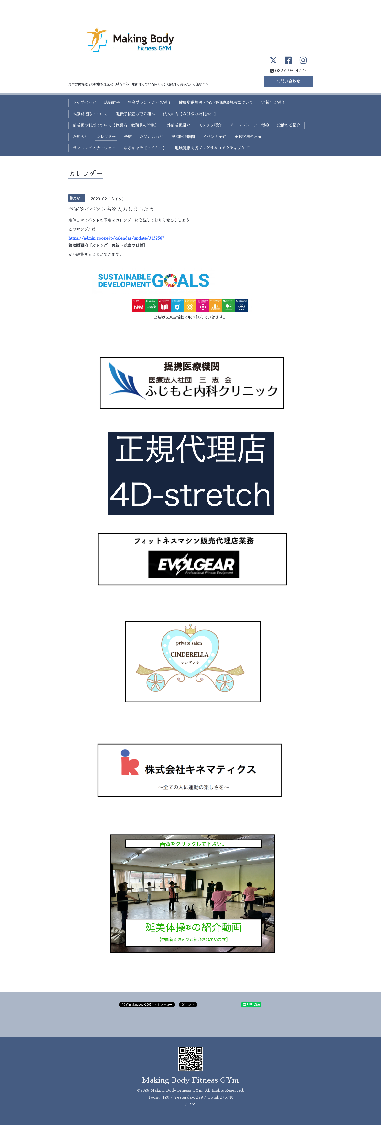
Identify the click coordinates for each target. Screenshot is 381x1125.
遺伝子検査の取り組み (135, 114)
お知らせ (80, 137)
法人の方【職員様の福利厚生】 (190, 114)
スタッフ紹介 (210, 125)
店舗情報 (112, 103)
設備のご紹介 (288, 125)
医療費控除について (90, 114)
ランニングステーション (94, 148)
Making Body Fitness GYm (190, 1080)
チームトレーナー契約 (249, 125)
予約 (128, 137)
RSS (192, 1104)
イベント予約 (214, 137)
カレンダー (106, 137)
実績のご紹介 (273, 103)
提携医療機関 (183, 137)
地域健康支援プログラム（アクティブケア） (214, 148)
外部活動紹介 (178, 125)
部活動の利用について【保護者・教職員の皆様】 (116, 125)
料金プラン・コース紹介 (149, 103)
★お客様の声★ (248, 137)
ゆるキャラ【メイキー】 (145, 148)
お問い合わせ (288, 81)
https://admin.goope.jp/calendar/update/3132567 (116, 238)
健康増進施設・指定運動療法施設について (216, 103)
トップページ (84, 103)
